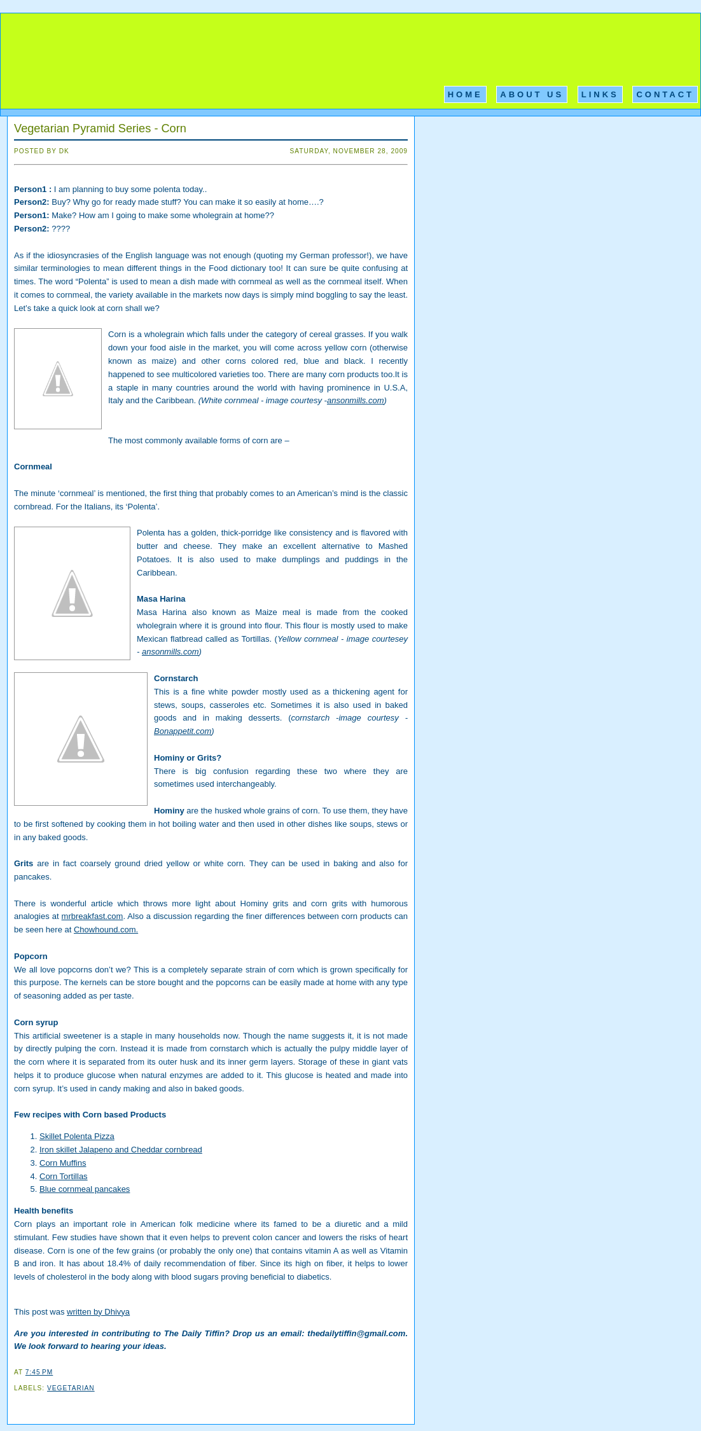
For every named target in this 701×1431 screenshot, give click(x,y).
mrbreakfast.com (92, 916)
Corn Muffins (62, 1163)
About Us (532, 94)
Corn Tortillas (63, 1176)
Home (465, 94)
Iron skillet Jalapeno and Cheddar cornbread (120, 1149)
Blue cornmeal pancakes (84, 1189)
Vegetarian (71, 1388)
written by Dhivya (98, 1312)
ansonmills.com (355, 400)
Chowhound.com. (106, 929)
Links (600, 94)
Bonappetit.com (182, 731)
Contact (665, 94)
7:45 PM (39, 1372)
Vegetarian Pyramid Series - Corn (100, 128)
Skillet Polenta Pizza (77, 1136)
